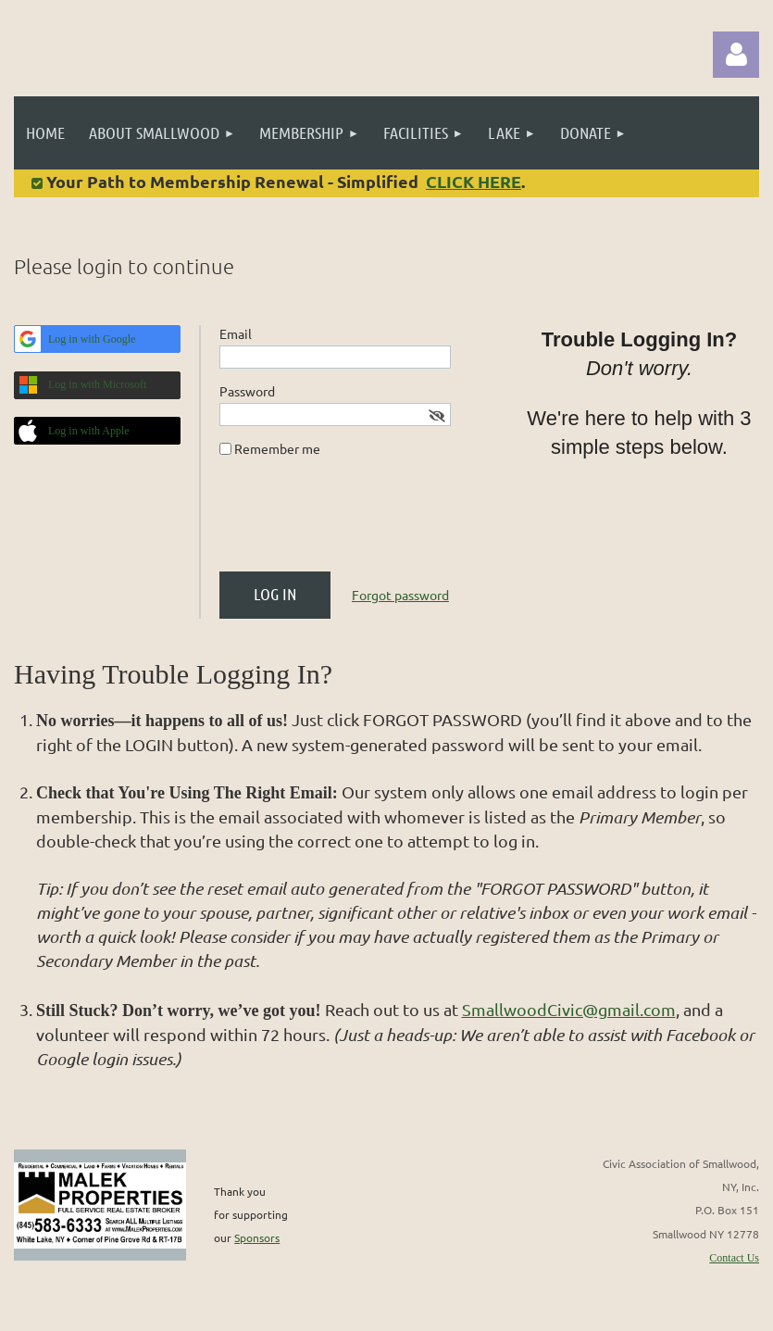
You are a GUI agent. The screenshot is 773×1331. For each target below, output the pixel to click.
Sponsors (257, 1237)
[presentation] (360, 521)
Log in (736, 54)
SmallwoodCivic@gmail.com (569, 1009)
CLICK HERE (473, 181)
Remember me (277, 448)
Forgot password (400, 594)
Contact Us (734, 1257)
